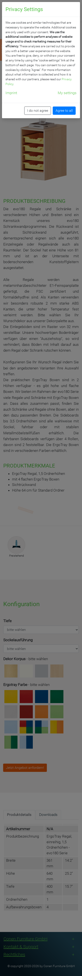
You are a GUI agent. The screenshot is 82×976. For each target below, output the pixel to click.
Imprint (11, 93)
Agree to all (64, 110)
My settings (67, 93)
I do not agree (37, 110)
